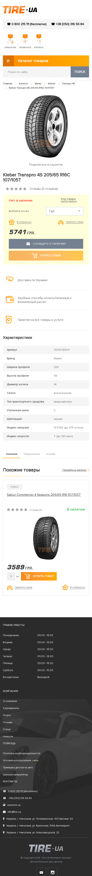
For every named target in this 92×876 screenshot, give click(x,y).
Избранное (25, 44)
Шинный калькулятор (15, 774)
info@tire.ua (12, 812)
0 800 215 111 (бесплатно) (20, 791)
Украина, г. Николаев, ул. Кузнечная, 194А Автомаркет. (36, 825)
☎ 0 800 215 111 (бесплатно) (26, 24)
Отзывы (50, 454)
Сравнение (10, 44)
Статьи (7, 729)
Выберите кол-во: (19, 211)
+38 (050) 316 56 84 (17, 798)
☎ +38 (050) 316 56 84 (67, 24)
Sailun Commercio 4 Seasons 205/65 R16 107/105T (44, 495)
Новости (8, 736)
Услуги (7, 715)
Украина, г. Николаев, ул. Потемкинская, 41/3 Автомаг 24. (38, 818)
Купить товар (38, 576)
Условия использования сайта (20, 760)
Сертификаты (11, 708)
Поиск (80, 72)
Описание (11, 454)
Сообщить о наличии (46, 244)
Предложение (32, 454)
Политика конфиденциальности (21, 753)
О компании (10, 701)
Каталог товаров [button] (25, 60)
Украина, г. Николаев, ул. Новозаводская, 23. (31, 832)
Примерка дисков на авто (18, 767)
